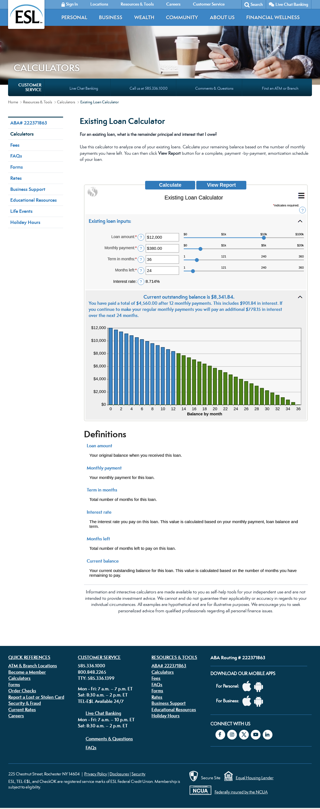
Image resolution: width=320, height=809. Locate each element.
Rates (16, 178)
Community (182, 17)
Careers (16, 716)
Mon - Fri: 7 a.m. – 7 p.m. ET (105, 689)
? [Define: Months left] (141, 270)
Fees (14, 145)
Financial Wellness (273, 17)
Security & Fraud (24, 703)
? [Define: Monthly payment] (141, 248)
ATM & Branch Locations (32, 666)
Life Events (21, 211)
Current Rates (22, 709)
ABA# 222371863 (28, 123)
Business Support (27, 189)
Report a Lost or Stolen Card (36, 697)
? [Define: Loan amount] (141, 237)
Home (13, 101)
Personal (74, 17)
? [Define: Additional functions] (302, 210)
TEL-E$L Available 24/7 (101, 701)
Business (110, 17)
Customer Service (99, 657)
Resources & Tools (37, 101)
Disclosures (119, 773)
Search (256, 4)
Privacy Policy (95, 773)
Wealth (144, 17)
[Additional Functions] (301, 195)
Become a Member (27, 672)
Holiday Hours (25, 222)
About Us (222, 17)
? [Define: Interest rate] (141, 281)
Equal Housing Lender (255, 777)
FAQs (16, 156)
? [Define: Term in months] (141, 259)
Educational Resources (33, 200)
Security (138, 773)
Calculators (66, 101)
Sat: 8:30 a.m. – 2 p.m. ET (103, 695)
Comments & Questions (109, 739)
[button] (196, 220)
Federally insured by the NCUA (241, 792)
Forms (16, 167)
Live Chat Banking (292, 4)
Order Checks (22, 691)
